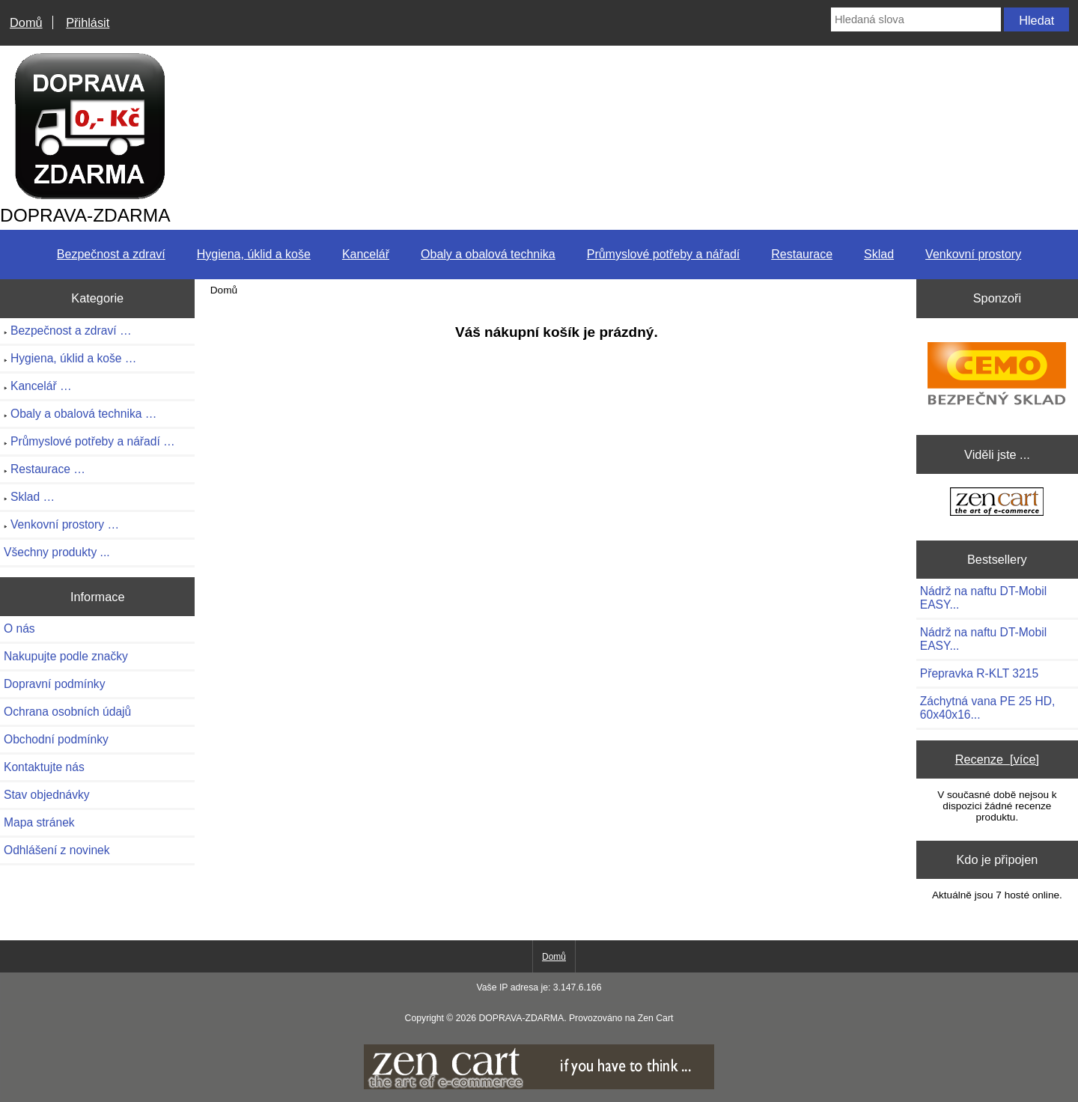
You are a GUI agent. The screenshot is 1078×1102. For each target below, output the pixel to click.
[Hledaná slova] (916, 19)
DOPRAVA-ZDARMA (521, 1018)
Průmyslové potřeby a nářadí (663, 254)
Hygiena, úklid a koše (254, 254)
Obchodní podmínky (56, 739)
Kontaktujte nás (44, 767)
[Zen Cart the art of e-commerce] (997, 503)
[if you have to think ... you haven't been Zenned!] (539, 1086)
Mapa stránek (39, 822)
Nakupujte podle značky (66, 656)
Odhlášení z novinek (57, 850)
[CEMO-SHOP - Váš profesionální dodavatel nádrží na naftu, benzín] (997, 372)
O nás (19, 628)
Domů (26, 22)
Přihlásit (87, 22)
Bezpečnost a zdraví (111, 254)
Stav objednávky (47, 794)
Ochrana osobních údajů (67, 711)
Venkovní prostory (973, 254)
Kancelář (365, 254)
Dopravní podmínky (54, 684)
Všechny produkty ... (57, 552)
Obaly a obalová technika (488, 254)
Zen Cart (656, 1018)
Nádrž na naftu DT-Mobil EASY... (983, 598)
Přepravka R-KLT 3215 (979, 673)
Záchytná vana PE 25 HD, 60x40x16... (988, 708)
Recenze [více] (997, 759)
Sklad (879, 254)
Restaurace (801, 254)
